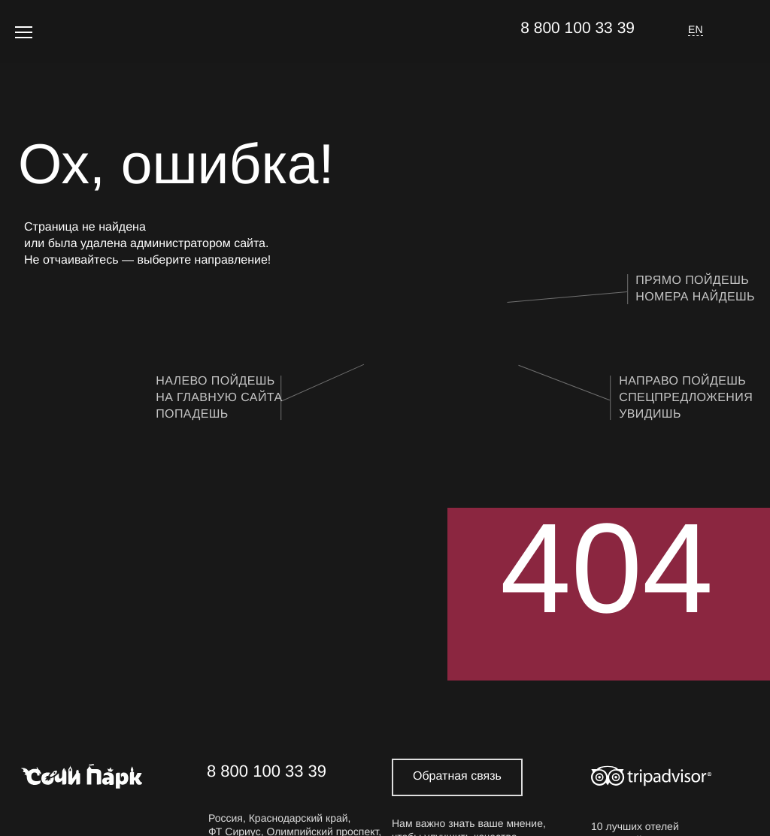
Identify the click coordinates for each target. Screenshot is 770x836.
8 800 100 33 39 (577, 28)
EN (695, 29)
